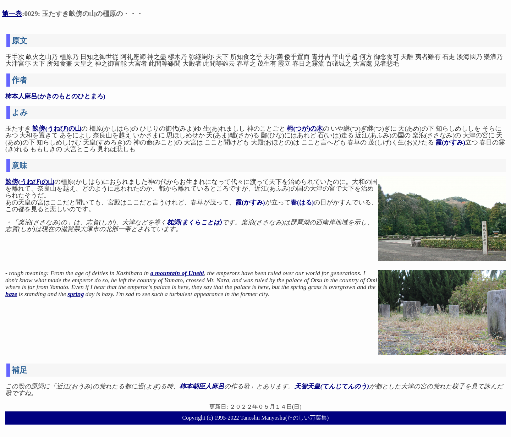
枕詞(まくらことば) (194, 222)
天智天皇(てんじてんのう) (332, 386)
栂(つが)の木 (305, 128)
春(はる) (302, 202)
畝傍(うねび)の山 (56, 128)
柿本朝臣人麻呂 (202, 386)
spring (75, 293)
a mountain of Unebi (177, 273)
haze (11, 293)
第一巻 (12, 13)
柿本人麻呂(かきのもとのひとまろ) (55, 96)
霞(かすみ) (450, 142)
